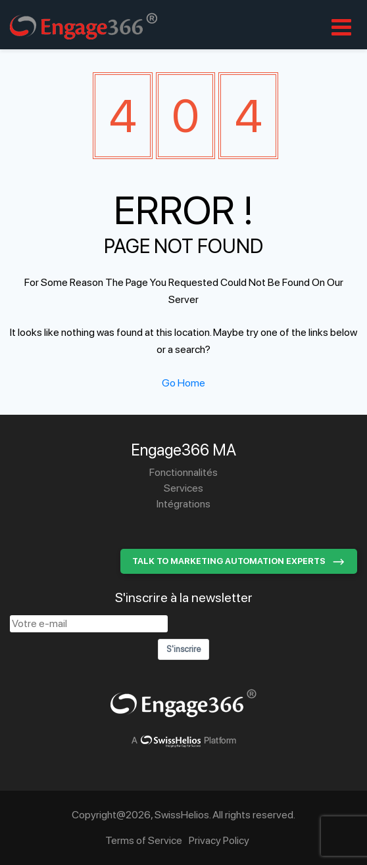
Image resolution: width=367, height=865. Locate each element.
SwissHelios (182, 814)
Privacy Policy (219, 840)
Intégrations (183, 504)
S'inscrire (183, 649)
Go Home (183, 383)
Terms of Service (143, 840)
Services (183, 488)
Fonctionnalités (183, 472)
